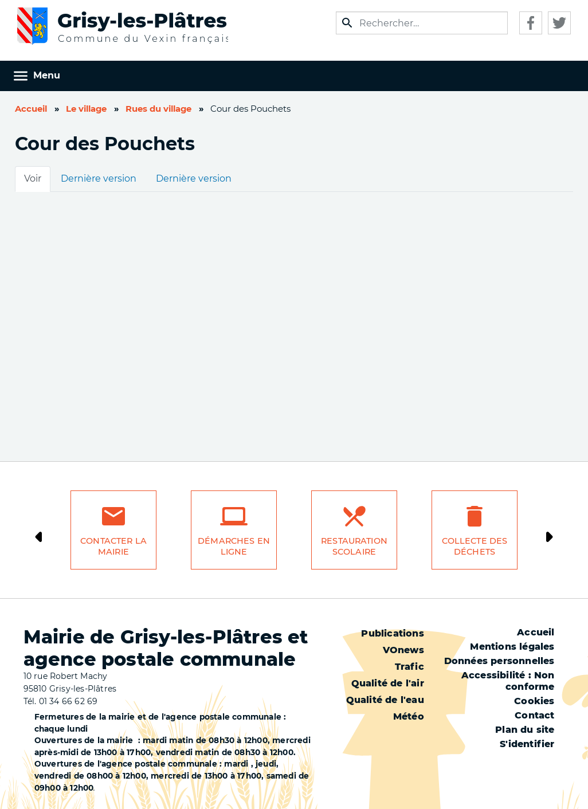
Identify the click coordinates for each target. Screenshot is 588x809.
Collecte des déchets (475, 546)
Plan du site (524, 729)
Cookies (534, 701)
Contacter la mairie (113, 546)
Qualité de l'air (387, 683)
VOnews (403, 650)
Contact (534, 715)
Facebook (530, 22)
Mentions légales (512, 646)
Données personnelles (499, 660)
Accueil (31, 109)
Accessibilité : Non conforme (508, 681)
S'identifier (527, 744)
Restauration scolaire (354, 546)
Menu (46, 75)
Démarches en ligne (234, 546)
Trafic (409, 666)
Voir (32, 178)
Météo (408, 716)
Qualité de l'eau (385, 699)
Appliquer (347, 22)
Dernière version (98, 178)
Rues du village (158, 109)
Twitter (559, 22)
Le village (86, 109)
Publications (392, 633)
